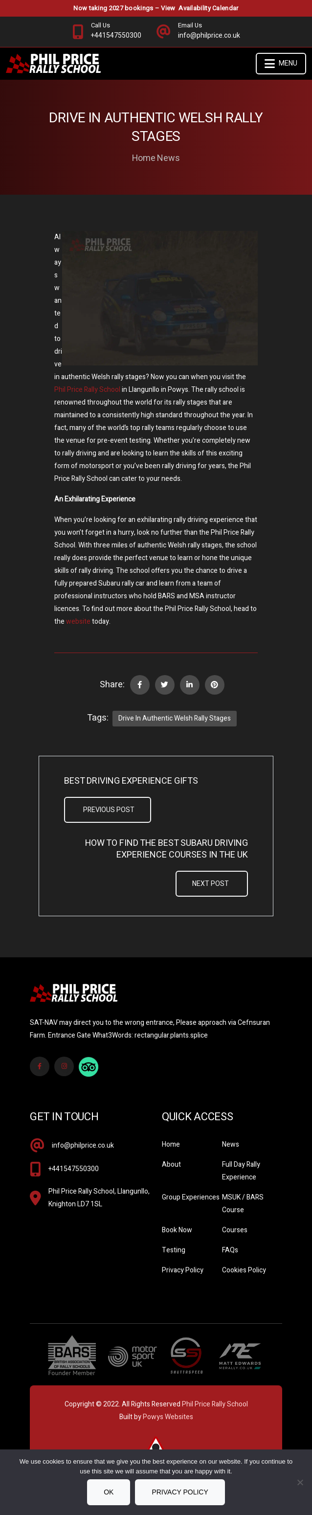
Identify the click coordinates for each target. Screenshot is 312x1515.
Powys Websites (168, 1417)
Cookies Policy (244, 1270)
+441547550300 (73, 1169)
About (171, 1164)
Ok (108, 1492)
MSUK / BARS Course (243, 1203)
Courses (234, 1230)
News (168, 158)
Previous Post (108, 810)
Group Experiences (191, 1197)
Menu (281, 63)
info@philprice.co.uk (83, 1145)
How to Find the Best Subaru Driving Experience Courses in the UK (166, 849)
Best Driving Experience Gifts (131, 781)
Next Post (210, 884)
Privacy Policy (182, 1270)
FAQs (230, 1250)
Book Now (177, 1230)
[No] (300, 1482)
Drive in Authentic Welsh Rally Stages (174, 718)
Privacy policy (180, 1492)
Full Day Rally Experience (241, 1170)
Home (144, 158)
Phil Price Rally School (87, 389)
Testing (173, 1250)
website (78, 621)
